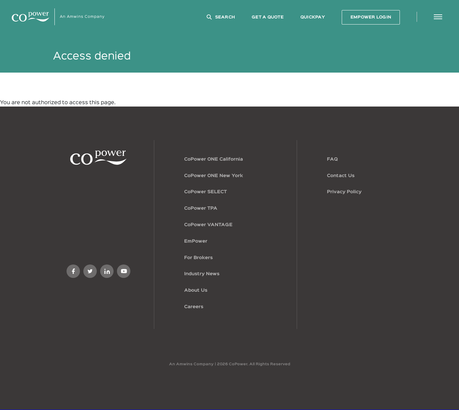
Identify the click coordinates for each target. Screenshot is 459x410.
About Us (195, 290)
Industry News (201, 274)
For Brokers (198, 258)
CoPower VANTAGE (208, 225)
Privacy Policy (344, 192)
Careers (193, 307)
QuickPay (312, 17)
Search (225, 17)
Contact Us (340, 176)
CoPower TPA (200, 208)
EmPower (195, 241)
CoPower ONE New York (213, 176)
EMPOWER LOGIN (370, 17)
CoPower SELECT (205, 192)
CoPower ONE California (213, 159)
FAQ (332, 159)
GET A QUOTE (268, 17)
